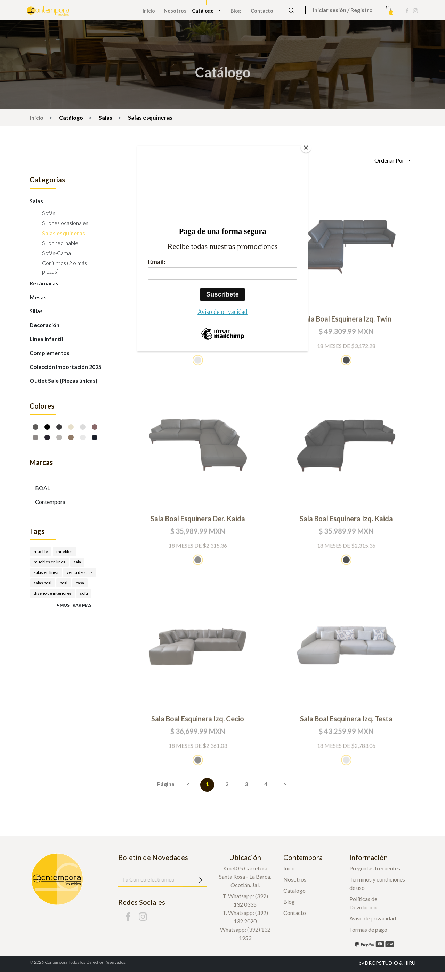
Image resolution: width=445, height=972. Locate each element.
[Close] (306, 147)
